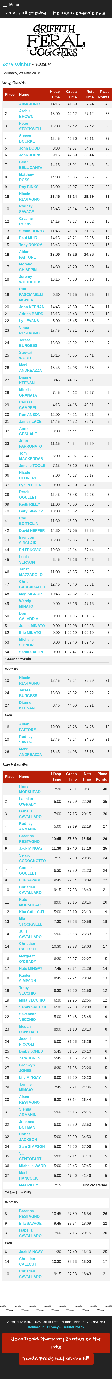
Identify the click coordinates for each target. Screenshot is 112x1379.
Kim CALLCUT (31, 912)
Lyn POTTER (30, 485)
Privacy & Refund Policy (65, 1327)
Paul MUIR (28, 238)
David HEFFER (32, 531)
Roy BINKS (28, 187)
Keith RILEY (29, 504)
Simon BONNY (32, 231)
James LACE (30, 421)
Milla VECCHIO (32, 1000)
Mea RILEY (28, 1185)
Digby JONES (31, 1051)
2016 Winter (16, 64)
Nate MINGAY (31, 968)
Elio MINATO (30, 633)
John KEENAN (31, 307)
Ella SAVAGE (30, 880)
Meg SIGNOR (30, 594)
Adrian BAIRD (31, 314)
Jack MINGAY (31, 848)
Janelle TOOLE (32, 466)
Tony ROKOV (30, 245)
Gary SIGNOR (31, 511)
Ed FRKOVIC (30, 550)
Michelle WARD (32, 1166)
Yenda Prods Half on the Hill (56, 1359)
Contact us (36, 1327)
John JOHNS (30, 155)
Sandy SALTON (32, 1007)
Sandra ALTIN (31, 652)
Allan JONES (30, 104)
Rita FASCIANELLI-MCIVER (31, 294)
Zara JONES (29, 1058)
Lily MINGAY (30, 1078)
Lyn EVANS (29, 321)
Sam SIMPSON (32, 1147)
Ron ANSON (30, 415)
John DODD (29, 148)
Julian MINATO (32, 626)
